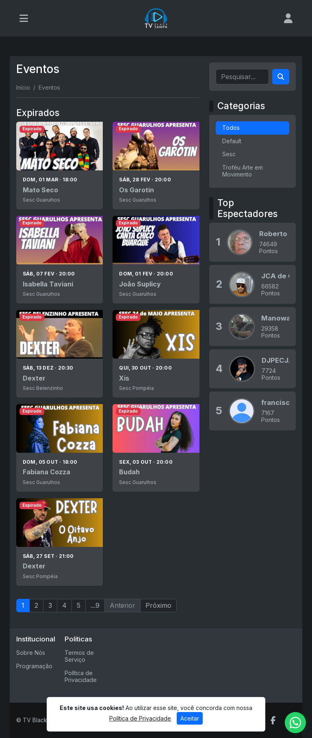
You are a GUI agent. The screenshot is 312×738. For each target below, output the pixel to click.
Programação (34, 666)
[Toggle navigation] (24, 18)
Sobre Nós (30, 652)
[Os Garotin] (156, 165)
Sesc (229, 154)
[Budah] (156, 448)
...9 (95, 605)
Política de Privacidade (81, 676)
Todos (231, 127)
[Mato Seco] (59, 165)
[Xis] (156, 354)
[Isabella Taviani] (59, 259)
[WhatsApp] (295, 722)
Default (231, 141)
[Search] (280, 76)
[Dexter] (59, 354)
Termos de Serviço (79, 656)
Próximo (158, 605)
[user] (288, 18)
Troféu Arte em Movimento (242, 171)
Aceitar (189, 718)
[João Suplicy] (156, 259)
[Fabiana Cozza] (59, 448)
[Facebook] (273, 720)
